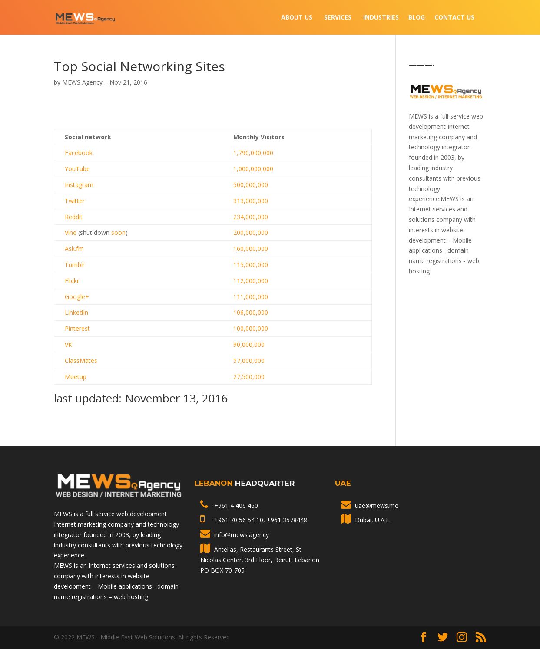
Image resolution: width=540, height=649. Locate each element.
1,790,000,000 (253, 152)
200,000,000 (250, 232)
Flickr (72, 281)
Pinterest (77, 328)
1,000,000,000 (253, 169)
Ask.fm (74, 248)
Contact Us (454, 17)
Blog (416, 17)
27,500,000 (249, 376)
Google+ (77, 297)
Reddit (74, 217)
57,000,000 (249, 360)
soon (118, 232)
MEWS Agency (82, 82)
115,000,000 (250, 264)
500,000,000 (250, 185)
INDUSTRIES (381, 17)
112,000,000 (250, 281)
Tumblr (75, 264)
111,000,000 (250, 297)
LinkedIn (76, 312)
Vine (70, 232)
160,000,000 (250, 248)
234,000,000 (250, 217)
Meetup (75, 376)
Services (337, 17)
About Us (296, 17)
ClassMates (81, 360)
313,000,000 (250, 201)
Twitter (75, 201)
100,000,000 (250, 328)
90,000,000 (249, 344)
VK (68, 344)
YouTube (77, 169)
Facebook (79, 152)
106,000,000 (250, 312)
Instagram (79, 185)
